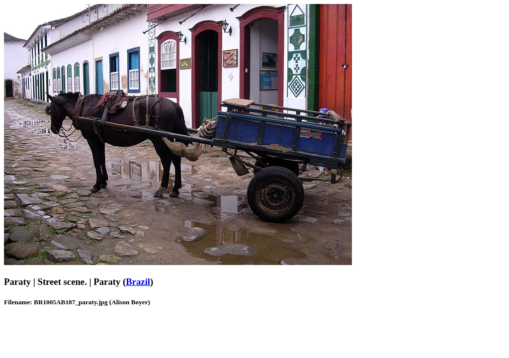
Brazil (138, 281)
